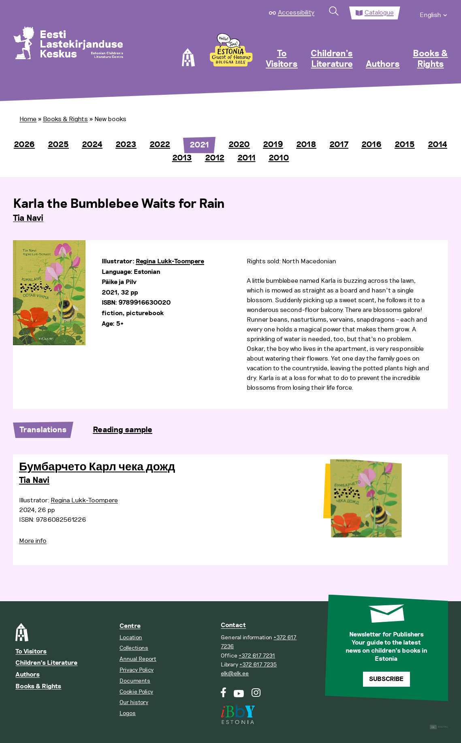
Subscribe (386, 679)
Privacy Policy (137, 669)
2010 (279, 158)
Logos (128, 713)
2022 (159, 144)
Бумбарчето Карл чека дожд (97, 467)
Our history (134, 702)
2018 (306, 144)
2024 (92, 144)
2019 (273, 144)
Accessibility (296, 13)
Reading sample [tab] (122, 430)
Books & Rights (430, 59)
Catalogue (379, 13)
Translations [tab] (43, 430)
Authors (383, 64)
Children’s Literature (332, 59)
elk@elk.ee (235, 673)
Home (27, 119)
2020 (239, 144)
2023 (126, 144)
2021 (199, 145)
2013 (182, 158)
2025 (58, 144)
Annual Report (138, 658)
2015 (405, 144)
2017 (338, 144)
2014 (437, 144)
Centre (130, 626)
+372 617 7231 (257, 655)
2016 (371, 144)
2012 (214, 158)
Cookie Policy (136, 691)
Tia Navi (28, 218)
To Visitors (282, 59)
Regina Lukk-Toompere (170, 261)
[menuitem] (434, 13)
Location (131, 637)
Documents (135, 680)
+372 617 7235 (258, 664)
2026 (24, 144)
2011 (246, 158)
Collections (134, 648)
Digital (439, 727)
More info (33, 541)
